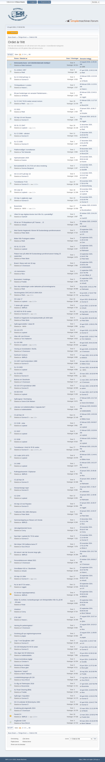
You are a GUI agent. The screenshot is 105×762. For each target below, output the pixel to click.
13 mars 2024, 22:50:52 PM (89, 715)
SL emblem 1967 (20, 70)
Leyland (24, 128)
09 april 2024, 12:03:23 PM (88, 696)
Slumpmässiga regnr (21, 488)
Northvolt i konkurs (20, 355)
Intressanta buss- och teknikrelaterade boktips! (32, 63)
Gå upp (10, 728)
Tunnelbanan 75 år (21, 182)
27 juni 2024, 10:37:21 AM (88, 647)
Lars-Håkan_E (86, 275)
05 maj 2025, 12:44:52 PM (88, 312)
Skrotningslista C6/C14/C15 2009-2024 (28, 293)
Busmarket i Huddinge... (22, 279)
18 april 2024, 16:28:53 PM (88, 690)
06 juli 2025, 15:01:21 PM (88, 287)
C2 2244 (17, 496)
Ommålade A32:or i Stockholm (25, 568)
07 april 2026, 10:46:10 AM (88, 70)
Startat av (23, 58)
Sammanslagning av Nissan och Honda (28, 520)
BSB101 (84, 358)
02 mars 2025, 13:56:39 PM (89, 386)
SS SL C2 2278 (19, 246)
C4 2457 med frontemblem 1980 (25, 361)
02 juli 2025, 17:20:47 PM (88, 293)
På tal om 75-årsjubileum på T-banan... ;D (29, 222)
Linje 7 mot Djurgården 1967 (24, 641)
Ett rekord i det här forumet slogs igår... (28, 552)
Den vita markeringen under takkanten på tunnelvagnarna (34, 286)
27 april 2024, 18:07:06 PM (88, 684)
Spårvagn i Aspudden (22, 696)
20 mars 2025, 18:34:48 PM (89, 367)
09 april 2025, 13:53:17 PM (88, 336)
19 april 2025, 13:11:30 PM (88, 330)
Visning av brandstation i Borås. (25, 349)
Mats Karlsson (26, 65)
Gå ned (10, 54)
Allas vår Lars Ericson (22, 336)
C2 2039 (17, 439)
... (28, 54)
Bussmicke (18, 206)
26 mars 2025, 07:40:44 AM (89, 361)
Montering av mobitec (22, 665)
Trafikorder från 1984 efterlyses (25, 512)
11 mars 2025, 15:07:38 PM (89, 380)
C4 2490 (17, 463)
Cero (83, 242)
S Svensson (25, 266)
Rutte (23, 605)
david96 (84, 170)
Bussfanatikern (86, 210)
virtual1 (24, 225)
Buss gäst (25, 667)
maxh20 (24, 217)
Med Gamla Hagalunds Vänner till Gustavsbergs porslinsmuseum (37, 230)
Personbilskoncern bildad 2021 (25, 560)
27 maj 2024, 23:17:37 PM (88, 678)
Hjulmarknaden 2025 (21, 158)
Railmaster (85, 250)
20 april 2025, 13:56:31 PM (88, 324)
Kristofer (84, 113)
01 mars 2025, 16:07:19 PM (89, 392)
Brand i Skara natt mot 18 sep (24, 263)
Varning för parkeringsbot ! (23, 625)
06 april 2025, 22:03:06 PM (88, 349)
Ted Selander (26, 152)
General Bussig (87, 186)
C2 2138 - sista (19, 423)
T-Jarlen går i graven (21, 305)
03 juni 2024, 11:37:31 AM (88, 665)
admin (84, 388)
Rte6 (23, 72)
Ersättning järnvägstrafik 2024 (24, 708)
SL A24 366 (18, 342)
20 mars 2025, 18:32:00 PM (89, 374)
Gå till (67, 738)
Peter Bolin (25, 233)
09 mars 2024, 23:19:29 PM (89, 721)
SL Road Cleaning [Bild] (22, 690)
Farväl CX (17, 714)
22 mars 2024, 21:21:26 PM (89, 708)
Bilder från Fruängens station (24, 238)
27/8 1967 (17, 617)
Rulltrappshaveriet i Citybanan (25, 472)
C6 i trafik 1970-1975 (21, 455)
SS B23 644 (18, 392)
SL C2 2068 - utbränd (22, 133)
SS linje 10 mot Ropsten (22, 504)
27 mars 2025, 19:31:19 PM (89, 355)
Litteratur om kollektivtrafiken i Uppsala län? (29, 407)
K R (83, 234)
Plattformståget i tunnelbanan (24, 150)
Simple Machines (21, 759)
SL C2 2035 (18, 141)
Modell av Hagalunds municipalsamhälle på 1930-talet (33, 318)
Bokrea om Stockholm (22, 379)
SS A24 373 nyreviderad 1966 (25, 386)
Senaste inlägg (86, 59)
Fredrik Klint (85, 717)
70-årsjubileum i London (22, 85)
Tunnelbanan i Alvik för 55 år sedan (26, 447)
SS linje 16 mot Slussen (22, 117)
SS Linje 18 (18, 190)
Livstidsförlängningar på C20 (24, 677)
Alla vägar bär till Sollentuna (24, 653)
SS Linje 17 (18, 299)
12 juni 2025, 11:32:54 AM (88, 306)
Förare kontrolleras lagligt (23, 659)
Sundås (84, 662)
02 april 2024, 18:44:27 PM (88, 702)
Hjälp (80, 759)
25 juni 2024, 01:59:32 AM (88, 653)
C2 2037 (17, 431)
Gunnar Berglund (27, 168)
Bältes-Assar (86, 364)
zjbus (83, 621)
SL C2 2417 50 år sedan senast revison (28, 101)
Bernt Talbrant (86, 613)
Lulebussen (85, 491)
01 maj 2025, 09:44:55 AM (88, 318)
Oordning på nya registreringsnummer (27, 633)
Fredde (23, 282)
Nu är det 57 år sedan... (22, 585)
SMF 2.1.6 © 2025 (10, 759)
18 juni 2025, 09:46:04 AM (88, 299)
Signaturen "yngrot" (21, 671)
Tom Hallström (26, 339)
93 (29, 54)
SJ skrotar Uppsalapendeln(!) (24, 593)
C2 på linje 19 (19, 415)
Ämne (16, 58)
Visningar (75, 58)
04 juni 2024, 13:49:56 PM (88, 659)
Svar (68, 58)
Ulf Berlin (85, 81)
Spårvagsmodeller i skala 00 (24, 324)
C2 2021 (17, 109)
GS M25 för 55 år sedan (22, 311)
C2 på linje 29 (19, 480)
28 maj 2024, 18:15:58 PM (88, 671)
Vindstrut (17, 609)
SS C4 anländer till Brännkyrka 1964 (27, 702)
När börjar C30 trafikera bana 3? (25, 544)
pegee (23, 636)
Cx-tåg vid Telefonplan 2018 (24, 683)
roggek (84, 97)
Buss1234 (85, 105)
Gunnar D (24, 79)
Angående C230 (20, 721)
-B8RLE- (24, 308)
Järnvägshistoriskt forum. (23, 528)
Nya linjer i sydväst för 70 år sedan (26, 536)
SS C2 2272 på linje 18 (22, 174)
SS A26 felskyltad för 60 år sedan (26, 647)
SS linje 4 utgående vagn (23, 198)
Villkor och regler (88, 759)
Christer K (25, 661)
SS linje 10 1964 (20, 576)
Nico (23, 274)
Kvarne (23, 160)
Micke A (84, 548)
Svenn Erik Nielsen (28, 401)
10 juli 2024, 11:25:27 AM (88, 641)
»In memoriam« (19, 271)
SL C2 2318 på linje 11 (22, 77)
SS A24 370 (18, 330)
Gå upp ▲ (97, 759)
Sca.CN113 (85, 295)
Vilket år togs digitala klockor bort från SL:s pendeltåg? (33, 214)
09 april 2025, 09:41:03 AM (88, 343)
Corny (23, 530)
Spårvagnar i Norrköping (23, 399)
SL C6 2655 (18, 367)
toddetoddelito (86, 267)
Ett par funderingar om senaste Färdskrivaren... (31, 93)
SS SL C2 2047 (19, 125)
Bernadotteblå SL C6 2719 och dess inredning (30, 166)
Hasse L (24, 87)
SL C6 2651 (18, 373)
